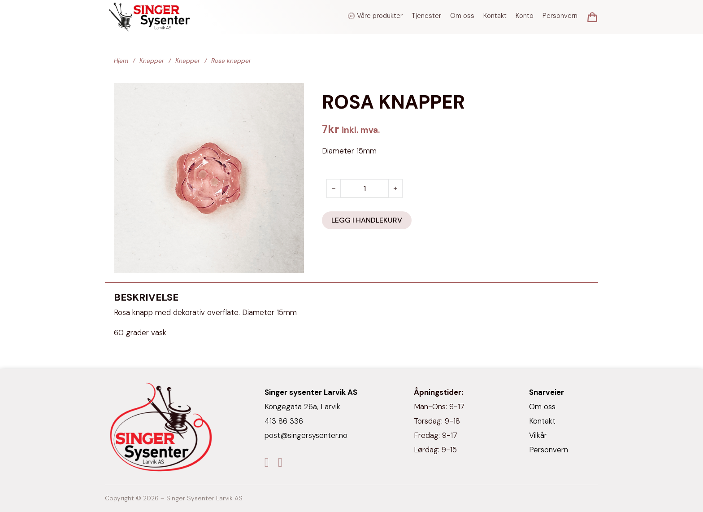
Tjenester (426, 15)
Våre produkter (380, 15)
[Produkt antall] (364, 188)
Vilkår (538, 435)
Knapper (151, 61)
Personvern (559, 15)
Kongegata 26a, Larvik (302, 406)
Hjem (121, 61)
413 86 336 (284, 421)
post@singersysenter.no (306, 435)
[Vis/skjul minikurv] (592, 17)
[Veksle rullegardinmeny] (351, 16)
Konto (525, 15)
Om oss (462, 15)
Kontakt (495, 15)
